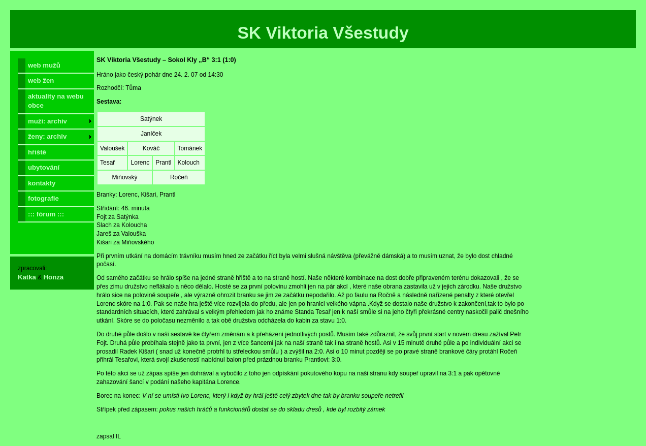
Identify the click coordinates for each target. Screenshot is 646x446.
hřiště (37, 152)
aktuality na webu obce (56, 100)
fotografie (43, 198)
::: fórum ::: (46, 214)
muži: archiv (47, 121)
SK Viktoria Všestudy (322, 32)
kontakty (41, 183)
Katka (27, 277)
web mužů (44, 65)
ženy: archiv (47, 136)
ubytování (43, 167)
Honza (54, 277)
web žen (41, 80)
